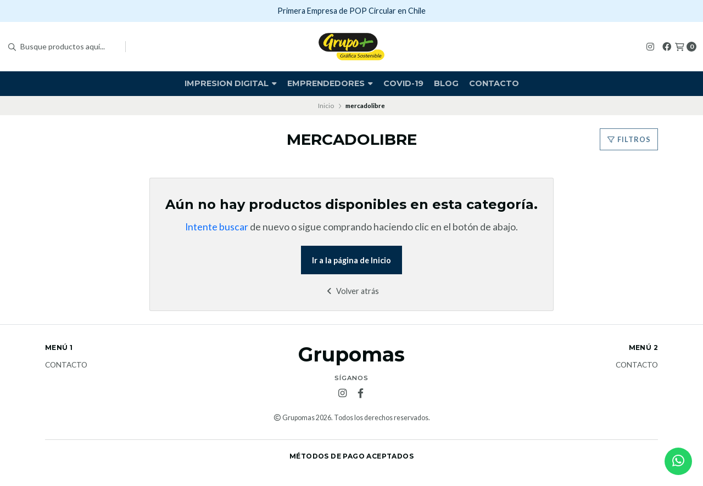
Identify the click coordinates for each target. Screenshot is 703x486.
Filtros (629, 139)
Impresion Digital (231, 83)
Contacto (494, 83)
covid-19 (403, 83)
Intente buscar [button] (216, 227)
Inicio (326, 105)
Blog (446, 83)
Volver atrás (352, 291)
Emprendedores (330, 83)
